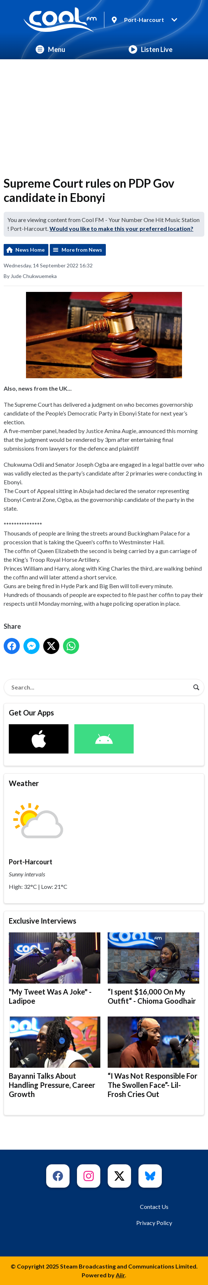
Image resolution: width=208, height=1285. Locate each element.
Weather (24, 783)
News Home (30, 250)
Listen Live (150, 49)
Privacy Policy (154, 1222)
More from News (82, 250)
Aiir (120, 1274)
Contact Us (154, 1206)
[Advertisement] (104, 114)
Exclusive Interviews (42, 920)
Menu (50, 49)
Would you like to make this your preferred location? (121, 228)
